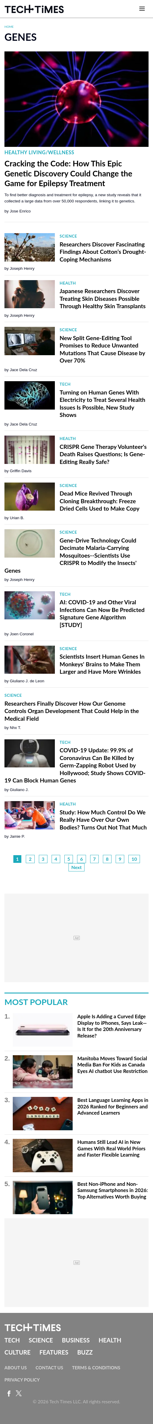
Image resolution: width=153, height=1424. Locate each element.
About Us (15, 1367)
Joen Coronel (22, 634)
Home (9, 26)
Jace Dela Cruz (23, 370)
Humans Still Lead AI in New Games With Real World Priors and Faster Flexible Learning (111, 1148)
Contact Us (49, 1367)
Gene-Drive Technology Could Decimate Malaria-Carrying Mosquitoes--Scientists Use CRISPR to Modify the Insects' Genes (70, 555)
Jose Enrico (20, 211)
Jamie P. (17, 836)
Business (76, 1340)
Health (68, 283)
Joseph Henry (22, 268)
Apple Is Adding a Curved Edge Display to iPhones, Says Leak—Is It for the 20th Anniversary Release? (112, 1026)
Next (76, 867)
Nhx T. (15, 727)
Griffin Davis (20, 471)
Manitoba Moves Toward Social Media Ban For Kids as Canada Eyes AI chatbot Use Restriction (112, 1064)
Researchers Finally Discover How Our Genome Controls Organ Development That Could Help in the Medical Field (71, 711)
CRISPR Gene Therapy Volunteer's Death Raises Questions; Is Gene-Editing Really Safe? (103, 454)
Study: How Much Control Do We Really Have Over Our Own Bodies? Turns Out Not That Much (103, 820)
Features (53, 1352)
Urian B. (17, 518)
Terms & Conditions (96, 1367)
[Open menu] (142, 8)
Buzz (85, 1352)
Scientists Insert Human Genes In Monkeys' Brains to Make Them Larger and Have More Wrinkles (102, 664)
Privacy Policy (22, 1379)
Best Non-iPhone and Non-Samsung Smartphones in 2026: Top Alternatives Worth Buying (112, 1190)
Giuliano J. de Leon (27, 681)
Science (68, 236)
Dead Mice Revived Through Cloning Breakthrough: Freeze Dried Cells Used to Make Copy (99, 501)
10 (134, 859)
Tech (65, 384)
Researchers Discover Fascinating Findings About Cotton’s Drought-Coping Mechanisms (103, 252)
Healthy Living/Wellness (39, 152)
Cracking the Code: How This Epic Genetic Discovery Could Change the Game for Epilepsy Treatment (68, 173)
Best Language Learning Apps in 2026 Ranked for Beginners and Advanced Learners (112, 1106)
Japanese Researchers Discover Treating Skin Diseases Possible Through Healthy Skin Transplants (103, 298)
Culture (17, 1352)
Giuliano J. (19, 789)
